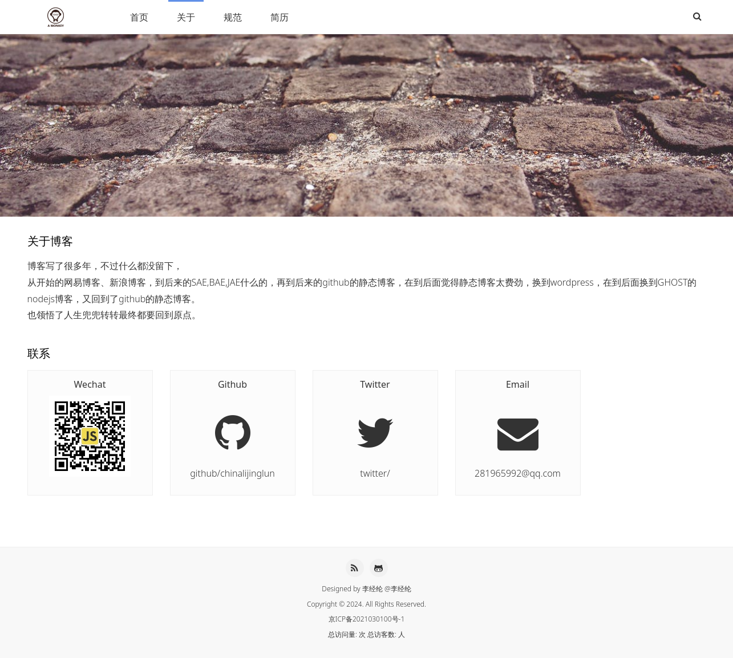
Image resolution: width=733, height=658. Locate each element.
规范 (233, 17)
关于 (186, 17)
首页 (139, 17)
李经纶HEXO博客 (57, 17)
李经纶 (372, 589)
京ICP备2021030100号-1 (367, 619)
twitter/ (375, 428)
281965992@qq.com (518, 428)
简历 (279, 17)
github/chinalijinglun (233, 428)
